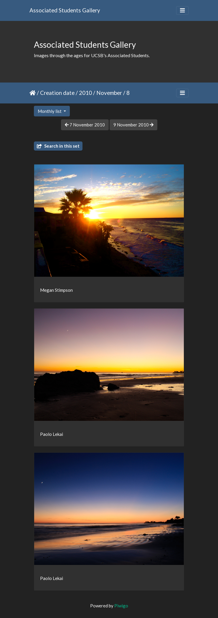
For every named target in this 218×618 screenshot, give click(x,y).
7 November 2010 (85, 124)
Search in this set (58, 146)
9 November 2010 (133, 124)
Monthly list (50, 111)
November (109, 92)
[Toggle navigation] (182, 10)
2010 (85, 92)
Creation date (57, 92)
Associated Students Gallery (64, 10)
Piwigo (121, 605)
